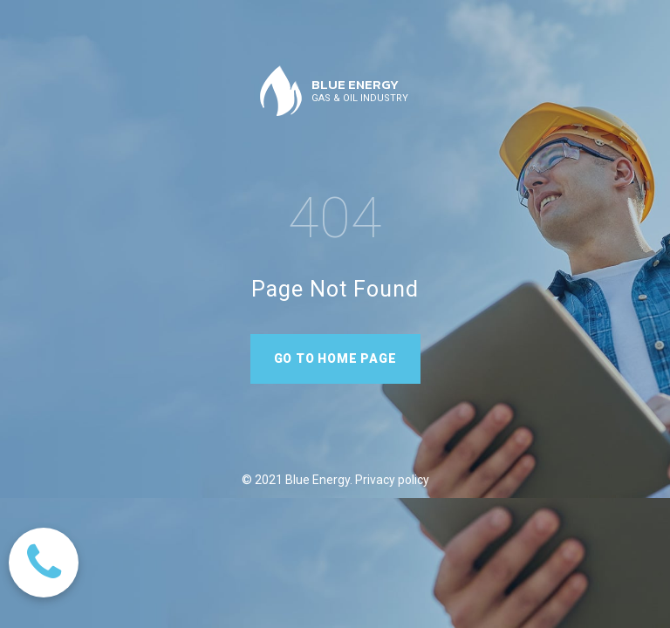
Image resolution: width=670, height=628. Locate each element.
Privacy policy (390, 480)
